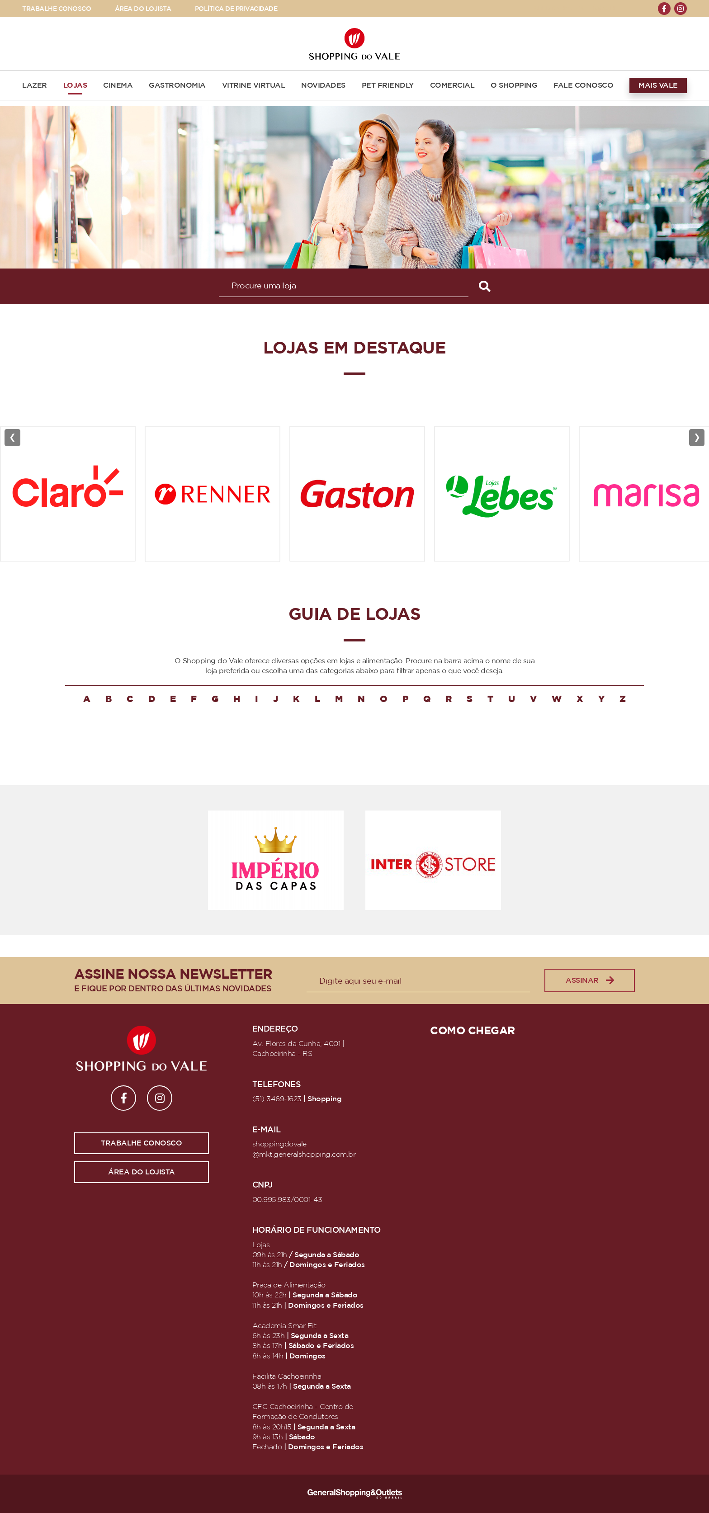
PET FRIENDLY (388, 85)
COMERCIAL (452, 85)
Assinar (590, 980)
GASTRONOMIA (177, 85)
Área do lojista (141, 1172)
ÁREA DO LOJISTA (143, 8)
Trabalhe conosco (141, 1143)
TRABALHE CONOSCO (56, 8)
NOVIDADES (323, 85)
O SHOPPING (514, 85)
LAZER (34, 85)
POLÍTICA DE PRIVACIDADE (236, 8)
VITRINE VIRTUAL (253, 85)
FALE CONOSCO (583, 85)
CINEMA (117, 85)
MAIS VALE (658, 85)
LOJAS (75, 85)
